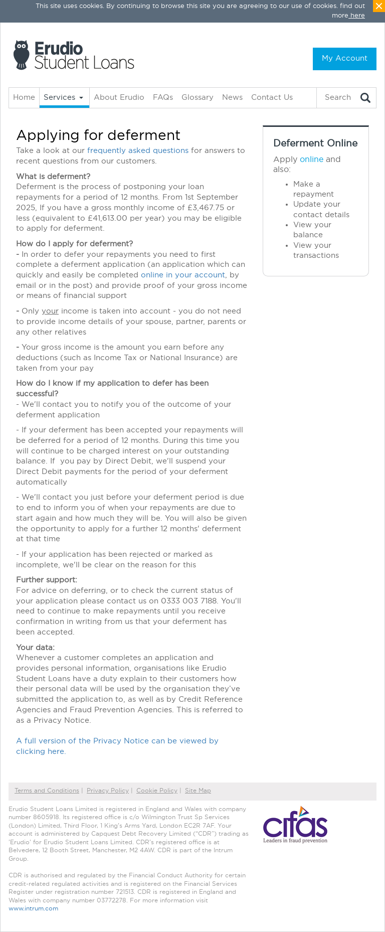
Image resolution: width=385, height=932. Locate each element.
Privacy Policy (108, 791)
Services (59, 97)
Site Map (198, 791)
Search (338, 97)
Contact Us (272, 97)
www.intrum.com (33, 908)
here (357, 16)
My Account (344, 58)
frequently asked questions (137, 150)
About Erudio (119, 97)
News (232, 97)
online (311, 160)
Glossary (197, 97)
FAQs (163, 97)
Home (24, 97)
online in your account (183, 275)
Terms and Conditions (47, 791)
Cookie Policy (156, 791)
